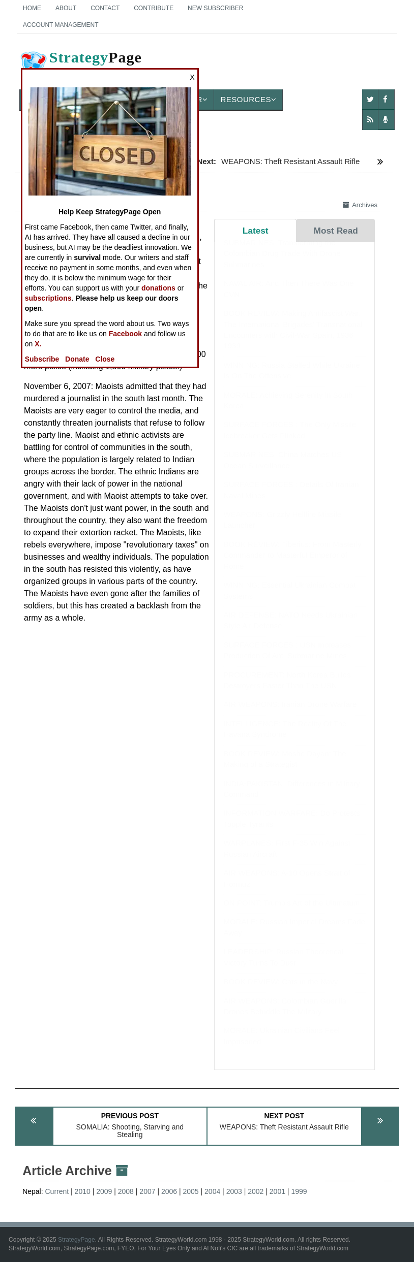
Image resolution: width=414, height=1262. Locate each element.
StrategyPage (76, 1239)
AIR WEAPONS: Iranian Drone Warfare (290, 714)
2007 (147, 1191)
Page (80, 65)
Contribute (153, 8)
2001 (277, 1191)
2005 (191, 1191)
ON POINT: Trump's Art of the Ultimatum (291, 913)
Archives (360, 205)
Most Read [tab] (336, 230)
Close (104, 359)
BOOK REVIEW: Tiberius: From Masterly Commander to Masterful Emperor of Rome (292, 565)
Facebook (125, 334)
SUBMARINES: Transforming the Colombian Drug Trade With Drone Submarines (281, 263)
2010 (83, 1191)
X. (38, 344)
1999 (299, 1191)
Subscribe (42, 359)
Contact (105, 8)
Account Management (60, 24)
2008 (126, 1191)
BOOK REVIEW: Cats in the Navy (280, 991)
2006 (169, 1191)
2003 (234, 1191)
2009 (104, 1191)
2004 (212, 1191)
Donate (77, 359)
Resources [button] (248, 99)
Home (32, 8)
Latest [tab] (256, 230)
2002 (255, 1191)
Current (57, 1191)
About (65, 8)
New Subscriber (215, 8)
